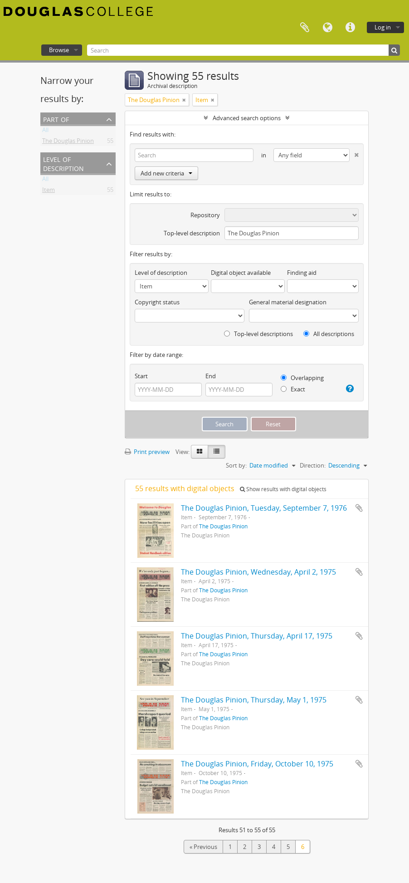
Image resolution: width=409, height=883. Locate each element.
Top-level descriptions (258, 334)
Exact (293, 389)
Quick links (350, 27)
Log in (383, 27)
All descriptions (328, 334)
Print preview (147, 452)
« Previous (203, 847)
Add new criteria (166, 173)
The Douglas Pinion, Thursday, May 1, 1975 (253, 700)
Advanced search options (247, 118)
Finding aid (301, 272)
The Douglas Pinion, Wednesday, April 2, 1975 (258, 572)
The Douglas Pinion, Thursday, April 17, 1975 (256, 636)
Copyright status (157, 302)
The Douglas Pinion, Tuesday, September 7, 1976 (264, 508)
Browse (59, 50)
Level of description (63, 163)
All (45, 131)
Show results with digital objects (283, 489)
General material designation (287, 302)
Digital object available (241, 272)
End (210, 376)
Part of (56, 118)
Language (327, 27)
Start (141, 376)
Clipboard (304, 27)
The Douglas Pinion (68, 142)
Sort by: (236, 465)
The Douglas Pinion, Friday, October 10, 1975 (257, 764)
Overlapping (302, 378)
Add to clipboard (359, 507)
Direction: (313, 465)
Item (48, 191)
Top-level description (192, 233)
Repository (205, 215)
